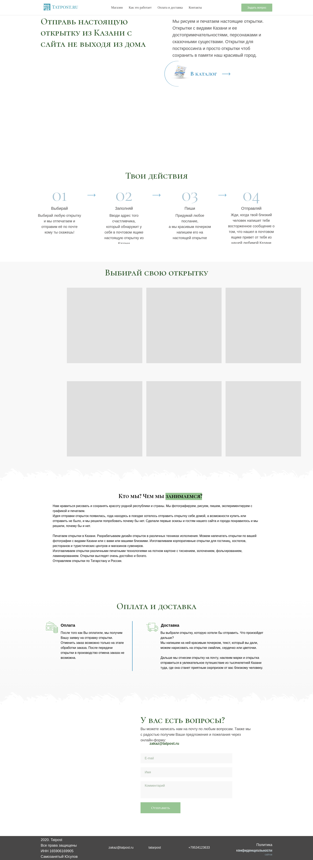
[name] (186, 772)
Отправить (160, 808)
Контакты (195, 7)
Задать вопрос (256, 7)
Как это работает (140, 7)
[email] (186, 758)
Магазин (117, 7)
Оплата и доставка (170, 7)
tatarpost (155, 847)
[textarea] (186, 789)
